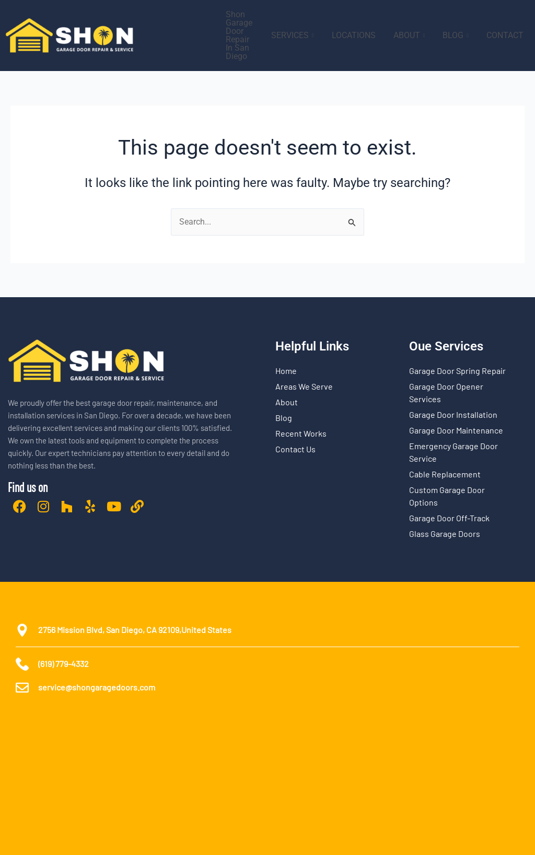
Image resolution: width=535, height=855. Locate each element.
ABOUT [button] (409, 35)
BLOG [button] (456, 35)
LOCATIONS (354, 35)
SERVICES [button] (292, 35)
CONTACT (505, 35)
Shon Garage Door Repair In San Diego (239, 35)
